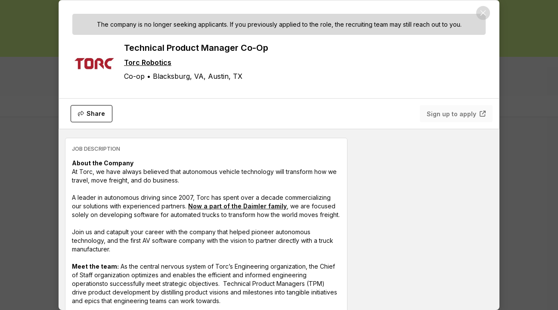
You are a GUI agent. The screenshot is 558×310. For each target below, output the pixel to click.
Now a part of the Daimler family (237, 206)
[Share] (91, 113)
